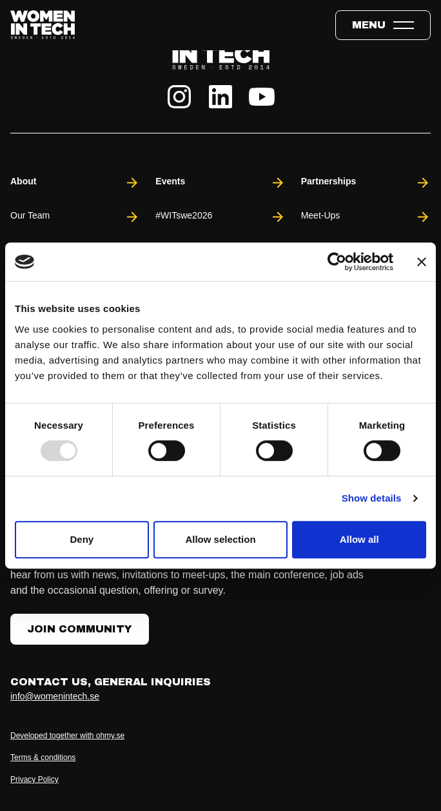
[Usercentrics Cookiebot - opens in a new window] (336, 261)
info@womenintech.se (54, 696)
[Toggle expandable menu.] (383, 25)
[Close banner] (421, 261)
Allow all (359, 539)
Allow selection (220, 539)
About (75, 183)
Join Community (79, 628)
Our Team (75, 217)
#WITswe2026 (220, 217)
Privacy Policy (34, 779)
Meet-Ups (366, 217)
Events (220, 183)
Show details (372, 498)
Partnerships (366, 183)
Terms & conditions (42, 757)
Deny (81, 539)
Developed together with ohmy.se (67, 735)
